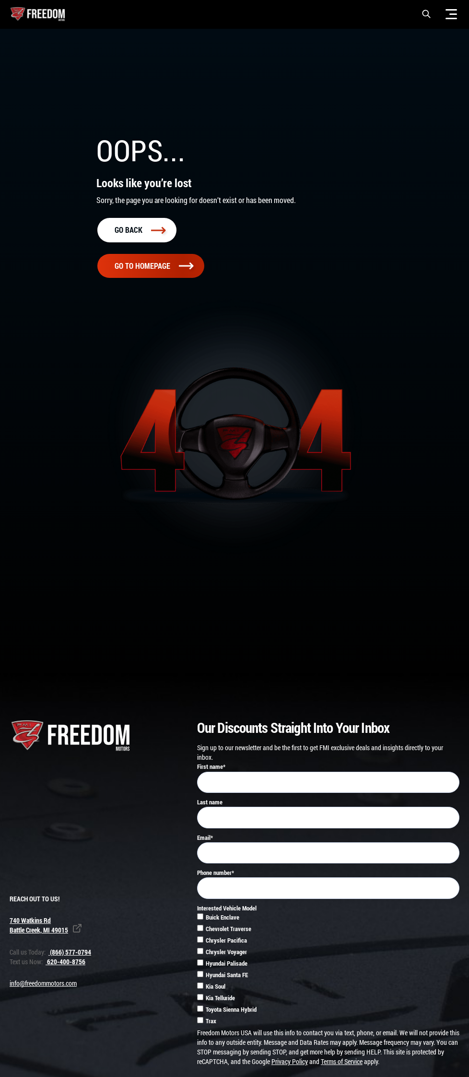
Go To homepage (154, 268)
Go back (140, 232)
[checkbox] (328, 972)
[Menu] (451, 14)
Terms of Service (342, 1063)
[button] (426, 14)
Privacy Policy (289, 1063)
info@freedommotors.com (43, 985)
